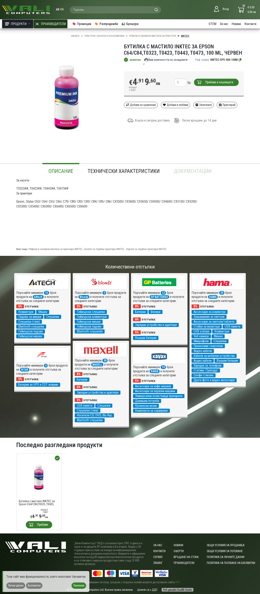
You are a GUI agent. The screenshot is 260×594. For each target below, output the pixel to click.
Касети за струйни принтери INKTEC (104, 249)
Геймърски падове (30, 331)
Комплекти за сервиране (151, 411)
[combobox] (115, 9)
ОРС (177, 582)
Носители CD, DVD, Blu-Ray (94, 415)
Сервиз (157, 557)
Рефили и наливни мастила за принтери (152, 36)
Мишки (42, 312)
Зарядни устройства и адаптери (156, 325)
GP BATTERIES (159, 297)
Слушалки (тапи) (29, 322)
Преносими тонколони (208, 346)
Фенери (155, 312)
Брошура (130, 24)
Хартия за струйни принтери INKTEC (146, 249)
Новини (236, 24)
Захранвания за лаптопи (209, 317)
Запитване (203, 104)
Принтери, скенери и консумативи (104, 36)
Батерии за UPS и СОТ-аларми (38, 385)
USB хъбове (201, 331)
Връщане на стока (186, 557)
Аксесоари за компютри (209, 312)
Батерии (140, 312)
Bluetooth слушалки (31, 326)
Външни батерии (145, 338)
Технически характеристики (124, 171)
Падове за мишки (29, 317)
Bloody (84, 297)
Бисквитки (34, 585)
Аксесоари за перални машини (155, 391)
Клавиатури (25, 312)
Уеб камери (201, 336)
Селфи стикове (203, 375)
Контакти (250, 24)
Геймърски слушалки (91, 312)
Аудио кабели (203, 361)
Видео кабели (203, 351)
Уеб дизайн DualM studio (177, 589)
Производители (184, 563)
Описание (60, 171)
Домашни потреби (147, 401)
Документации (193, 171)
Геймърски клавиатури (92, 317)
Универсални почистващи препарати (158, 396)
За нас (224, 24)
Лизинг (157, 563)
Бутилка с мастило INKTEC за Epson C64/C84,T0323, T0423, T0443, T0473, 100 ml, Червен (37, 503)
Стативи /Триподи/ (206, 370)
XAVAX (154, 371)
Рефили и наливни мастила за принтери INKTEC (55, 249)
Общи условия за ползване (225, 551)
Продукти (17, 24)
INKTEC (185, 36)
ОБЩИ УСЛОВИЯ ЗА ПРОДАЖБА (226, 545)
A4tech (38, 297)
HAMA (213, 297)
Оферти (179, 551)
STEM (212, 24)
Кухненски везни (146, 406)
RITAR (24, 369)
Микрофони (201, 341)
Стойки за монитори (207, 326)
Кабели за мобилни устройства (214, 356)
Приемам (78, 585)
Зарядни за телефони (207, 365)
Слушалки (52, 317)
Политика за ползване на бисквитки (231, 563)
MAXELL (97, 364)
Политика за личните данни (225, 557)
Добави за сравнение (141, 104)
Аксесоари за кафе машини (153, 386)
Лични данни (15, 585)
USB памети (232, 326)
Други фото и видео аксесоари (214, 380)
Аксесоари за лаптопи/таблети (214, 322)
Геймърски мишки (30, 336)
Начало (75, 36)
